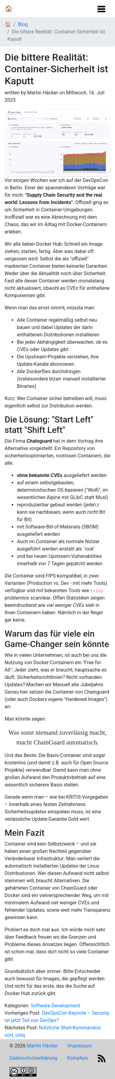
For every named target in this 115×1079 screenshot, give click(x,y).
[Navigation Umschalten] (101, 7)
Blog (23, 24)
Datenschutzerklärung (33, 1058)
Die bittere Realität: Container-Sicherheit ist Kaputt (56, 35)
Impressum (79, 1046)
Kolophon (77, 1058)
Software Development (55, 1006)
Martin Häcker (42, 1046)
